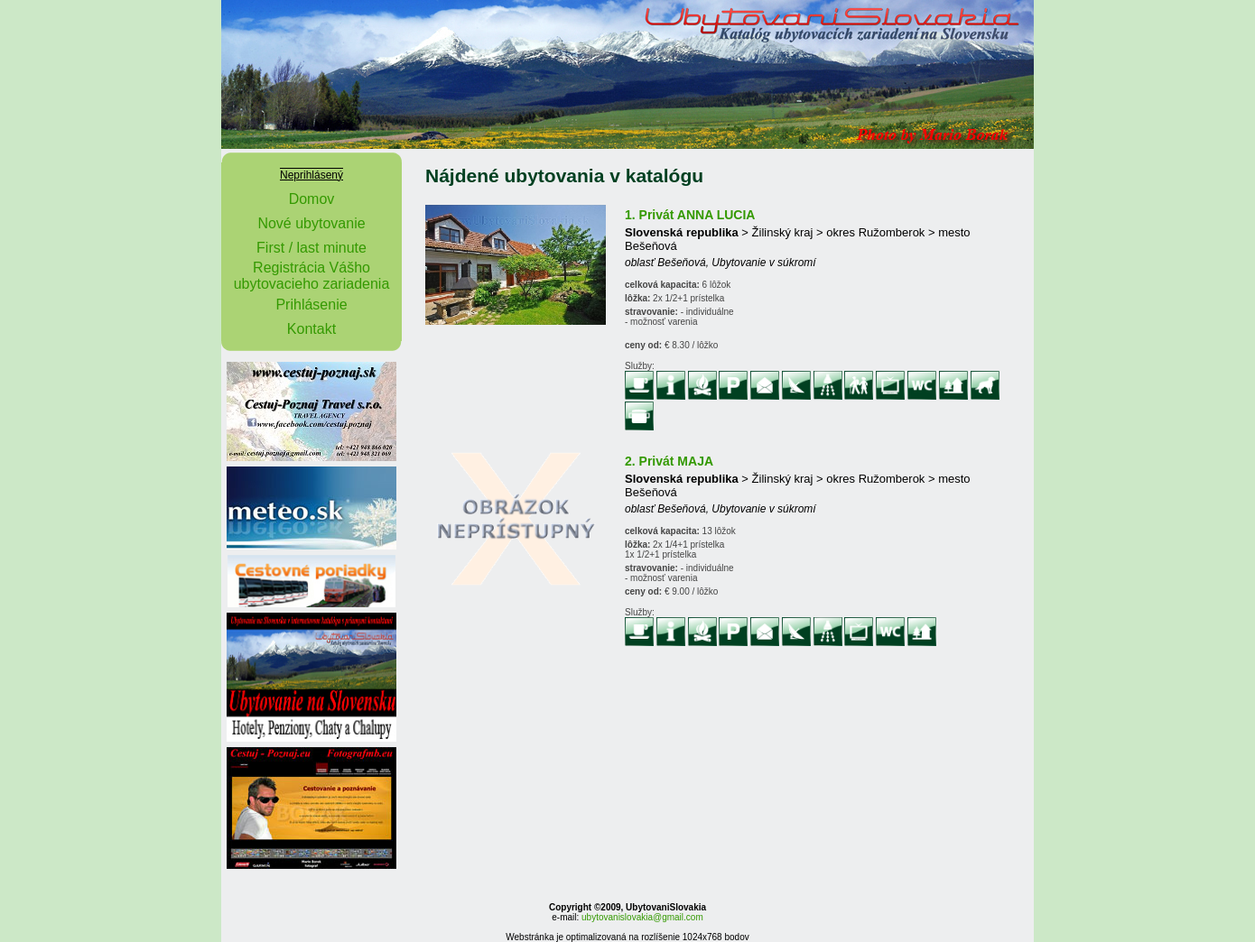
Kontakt (311, 329)
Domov (312, 199)
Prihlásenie (311, 304)
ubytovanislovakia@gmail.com (642, 917)
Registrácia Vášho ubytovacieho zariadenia (312, 275)
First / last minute (311, 247)
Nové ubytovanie (311, 223)
